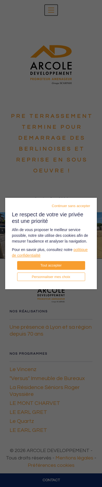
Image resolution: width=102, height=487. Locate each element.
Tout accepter (50, 265)
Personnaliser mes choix (51, 277)
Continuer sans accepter (71, 206)
